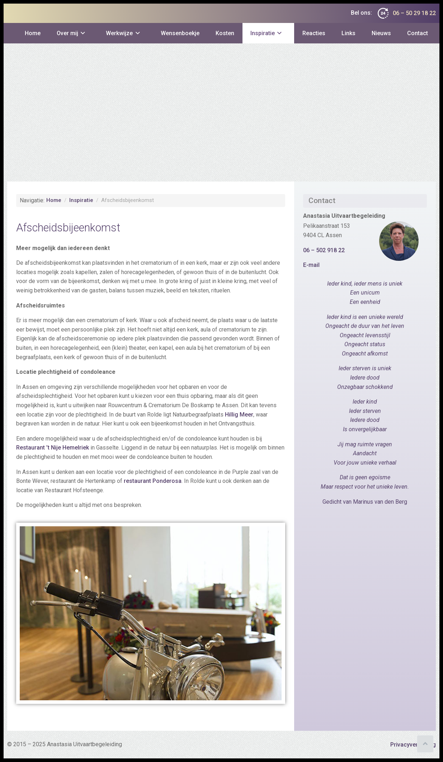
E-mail (311, 265)
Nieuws (381, 33)
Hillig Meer (239, 414)
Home (33, 33)
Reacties (313, 33)
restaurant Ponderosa (153, 481)
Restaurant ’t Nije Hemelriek (52, 447)
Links (348, 33)
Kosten (225, 33)
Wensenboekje (180, 33)
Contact (417, 33)
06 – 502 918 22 (324, 250)
